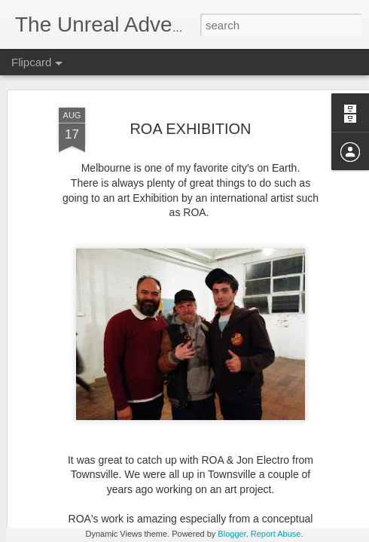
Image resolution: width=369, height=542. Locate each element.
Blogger (231, 533)
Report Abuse (276, 533)
